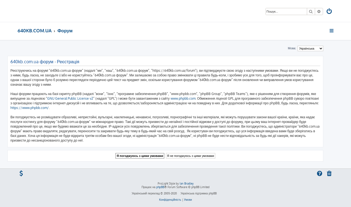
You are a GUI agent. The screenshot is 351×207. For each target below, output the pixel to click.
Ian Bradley (187, 183)
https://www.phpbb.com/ (29, 108)
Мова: (292, 48)
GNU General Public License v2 (70, 98)
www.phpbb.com (183, 98)
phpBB (160, 187)
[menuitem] (329, 12)
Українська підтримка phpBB (198, 193)
